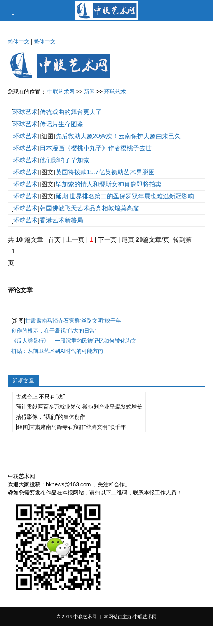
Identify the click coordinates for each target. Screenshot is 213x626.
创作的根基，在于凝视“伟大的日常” (53, 331)
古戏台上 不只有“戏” (40, 397)
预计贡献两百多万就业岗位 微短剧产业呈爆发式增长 (79, 407)
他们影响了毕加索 (64, 160)
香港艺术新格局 (61, 220)
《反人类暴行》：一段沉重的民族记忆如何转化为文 (73, 341)
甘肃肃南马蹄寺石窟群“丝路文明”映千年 (73, 320)
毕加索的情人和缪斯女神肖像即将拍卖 (108, 184)
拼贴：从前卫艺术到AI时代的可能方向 (57, 351)
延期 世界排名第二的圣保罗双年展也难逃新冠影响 (125, 196)
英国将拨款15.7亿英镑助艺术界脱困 (105, 172)
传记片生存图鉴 (61, 124)
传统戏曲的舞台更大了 (71, 112)
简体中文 (19, 41)
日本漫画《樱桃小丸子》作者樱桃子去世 (96, 148)
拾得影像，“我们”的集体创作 (50, 417)
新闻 (89, 91)
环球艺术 (115, 91)
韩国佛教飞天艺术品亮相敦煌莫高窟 (89, 208)
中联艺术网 (61, 91)
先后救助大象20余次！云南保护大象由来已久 (118, 136)
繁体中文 (45, 41)
